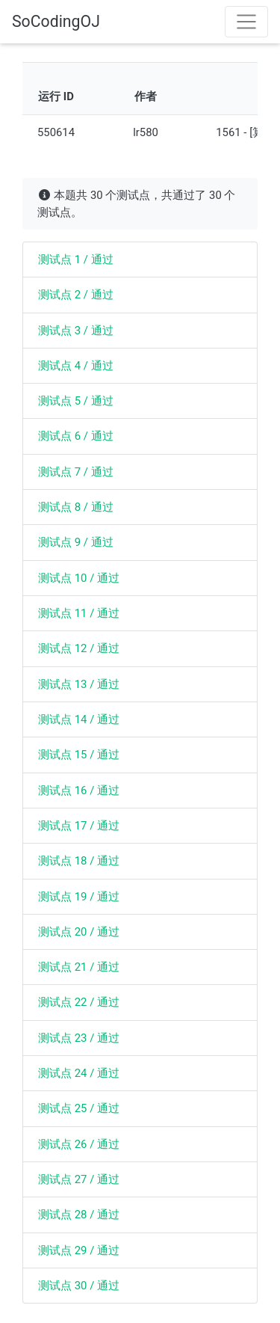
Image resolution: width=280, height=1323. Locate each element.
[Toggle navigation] (246, 21)
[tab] (140, 259)
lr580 (145, 132)
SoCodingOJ (56, 21)
